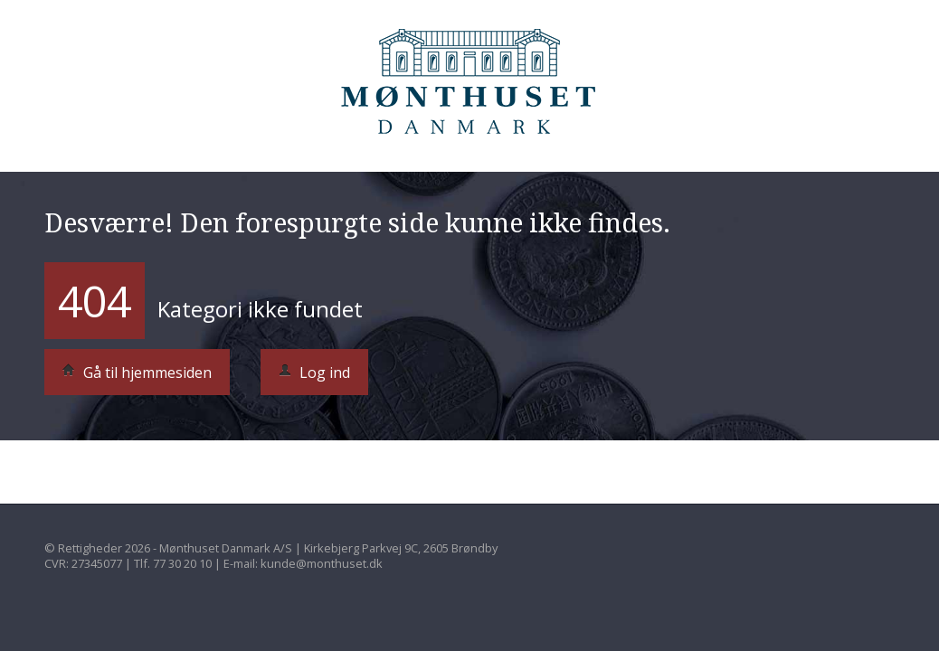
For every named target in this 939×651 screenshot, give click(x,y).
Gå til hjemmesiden (137, 372)
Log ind (314, 372)
